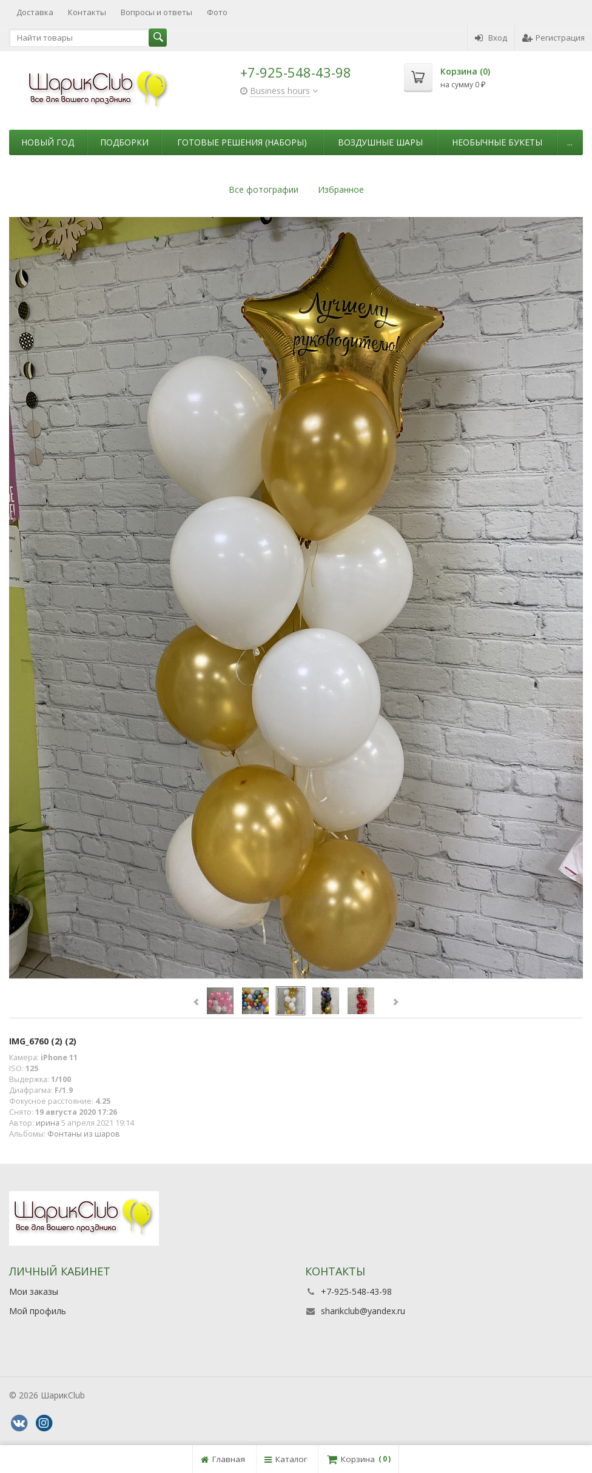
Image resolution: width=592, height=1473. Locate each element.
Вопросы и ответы (156, 12)
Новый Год (47, 142)
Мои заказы (33, 1291)
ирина (47, 1123)
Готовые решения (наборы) (242, 142)
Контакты (87, 12)
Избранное (341, 189)
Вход (491, 37)
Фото (217, 12)
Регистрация (553, 37)
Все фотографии (263, 189)
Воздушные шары (380, 142)
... (570, 142)
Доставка (34, 12)
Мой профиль (37, 1311)
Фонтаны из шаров (83, 1134)
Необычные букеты (497, 142)
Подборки (124, 142)
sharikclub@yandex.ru (363, 1311)
